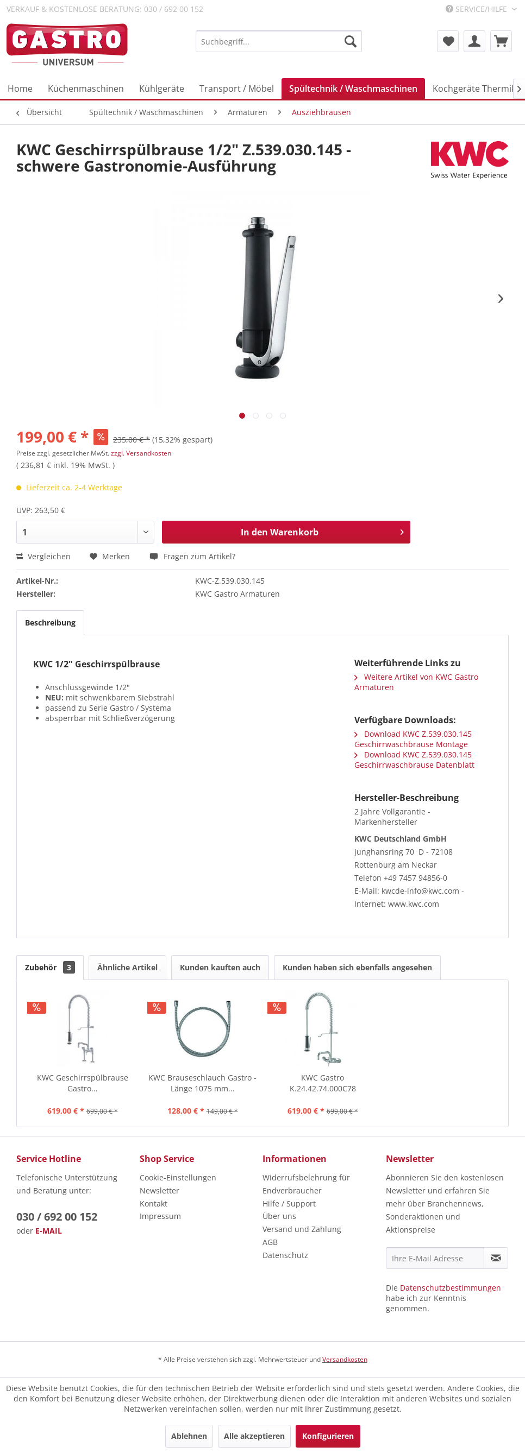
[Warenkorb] (501, 41)
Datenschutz (285, 1255)
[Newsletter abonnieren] (496, 1258)
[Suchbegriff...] (279, 41)
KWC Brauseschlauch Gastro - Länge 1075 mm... (202, 1083)
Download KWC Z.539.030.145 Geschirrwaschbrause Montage (413, 739)
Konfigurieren (328, 1436)
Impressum (160, 1216)
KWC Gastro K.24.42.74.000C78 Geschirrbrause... (323, 1083)
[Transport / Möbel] (237, 88)
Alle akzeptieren (254, 1436)
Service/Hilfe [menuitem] (477, 9)
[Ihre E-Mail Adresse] (435, 1258)
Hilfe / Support (289, 1203)
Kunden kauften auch (220, 967)
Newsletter (159, 1190)
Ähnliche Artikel (127, 967)
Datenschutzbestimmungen (450, 1288)
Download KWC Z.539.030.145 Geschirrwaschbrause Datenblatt (414, 759)
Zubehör (50, 967)
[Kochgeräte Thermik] (474, 88)
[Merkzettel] (448, 41)
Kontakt (153, 1203)
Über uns (279, 1216)
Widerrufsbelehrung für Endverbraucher (306, 1184)
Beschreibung (50, 622)
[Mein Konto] (474, 41)
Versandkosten (344, 1359)
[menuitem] (279, 41)
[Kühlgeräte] (162, 88)
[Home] (20, 88)
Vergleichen (43, 556)
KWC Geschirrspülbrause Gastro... (82, 1083)
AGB (270, 1242)
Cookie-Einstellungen (178, 1177)
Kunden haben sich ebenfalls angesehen (357, 967)
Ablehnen (189, 1436)
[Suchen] (350, 41)
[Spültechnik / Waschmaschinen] (353, 88)
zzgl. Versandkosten (141, 453)
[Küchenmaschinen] (86, 88)
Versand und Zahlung (301, 1229)
